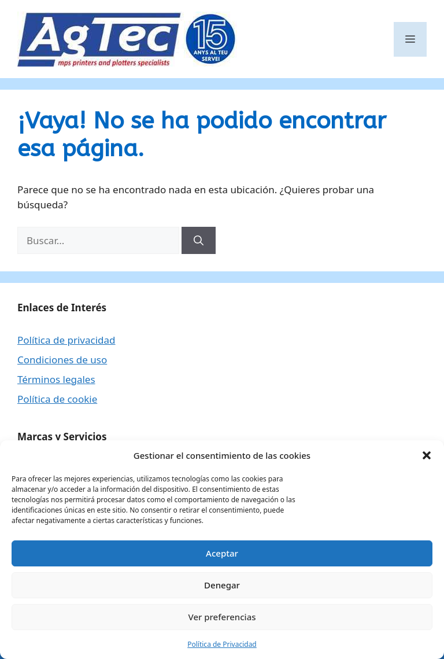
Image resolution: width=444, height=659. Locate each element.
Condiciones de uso (62, 359)
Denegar (222, 585)
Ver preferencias (222, 617)
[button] (426, 455)
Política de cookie (57, 399)
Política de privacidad (66, 340)
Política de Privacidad (222, 644)
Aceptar (222, 553)
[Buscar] (199, 241)
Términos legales (56, 379)
